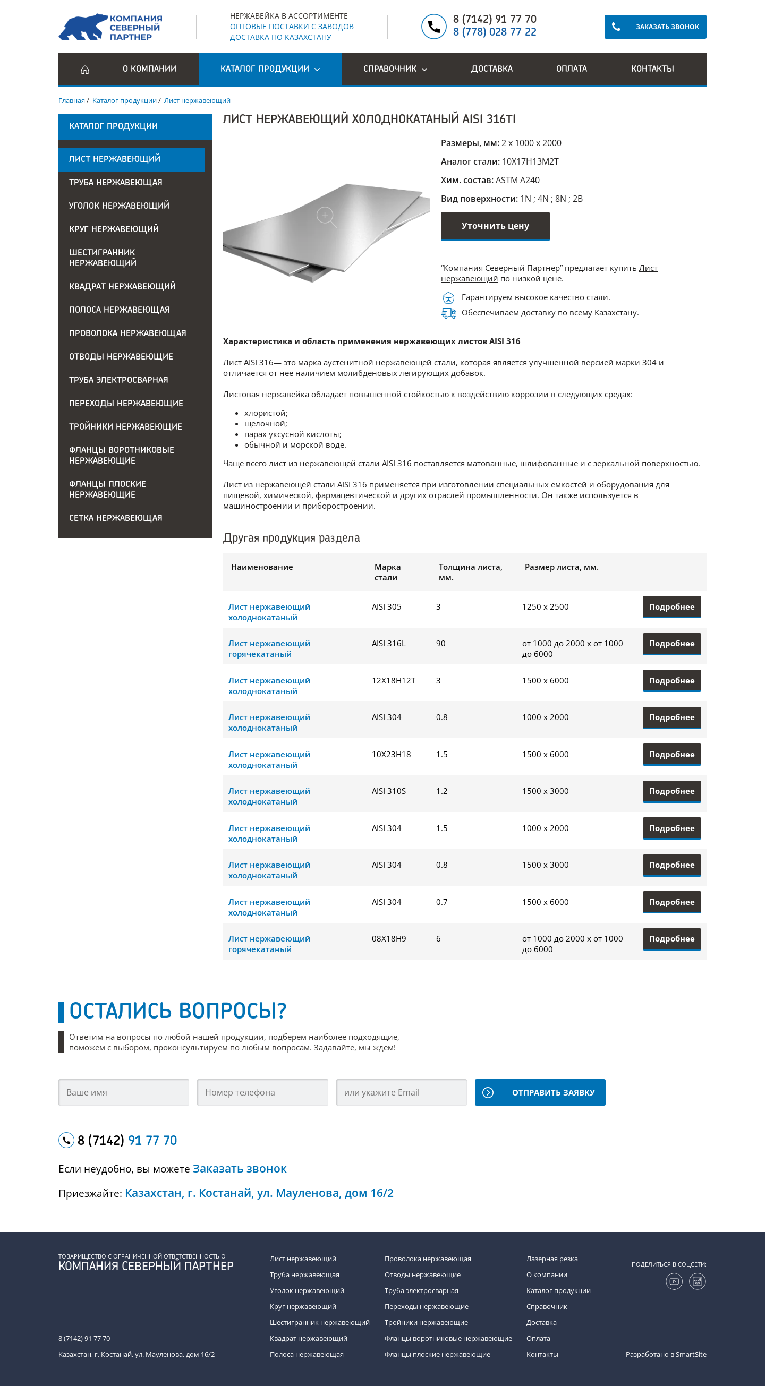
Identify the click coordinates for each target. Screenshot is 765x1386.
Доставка (492, 69)
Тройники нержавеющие (125, 427)
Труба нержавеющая (116, 183)
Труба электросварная (118, 381)
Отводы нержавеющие (121, 357)
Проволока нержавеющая (127, 334)
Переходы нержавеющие (126, 404)
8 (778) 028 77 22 (495, 33)
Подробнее (672, 606)
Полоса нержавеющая (119, 310)
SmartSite (691, 1354)
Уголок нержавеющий (119, 206)
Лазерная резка (552, 1258)
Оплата (571, 69)
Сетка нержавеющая (116, 519)
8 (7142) (127, 1141)
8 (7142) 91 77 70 (495, 20)
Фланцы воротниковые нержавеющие (121, 456)
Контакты (652, 69)
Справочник (546, 1306)
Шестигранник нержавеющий (103, 258)
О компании (149, 69)
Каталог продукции (558, 1290)
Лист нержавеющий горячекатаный (269, 648)
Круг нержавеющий (114, 230)
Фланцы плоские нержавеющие (107, 490)
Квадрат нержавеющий (122, 287)
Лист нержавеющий (114, 160)
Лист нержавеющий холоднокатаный (269, 611)
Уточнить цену (495, 226)
